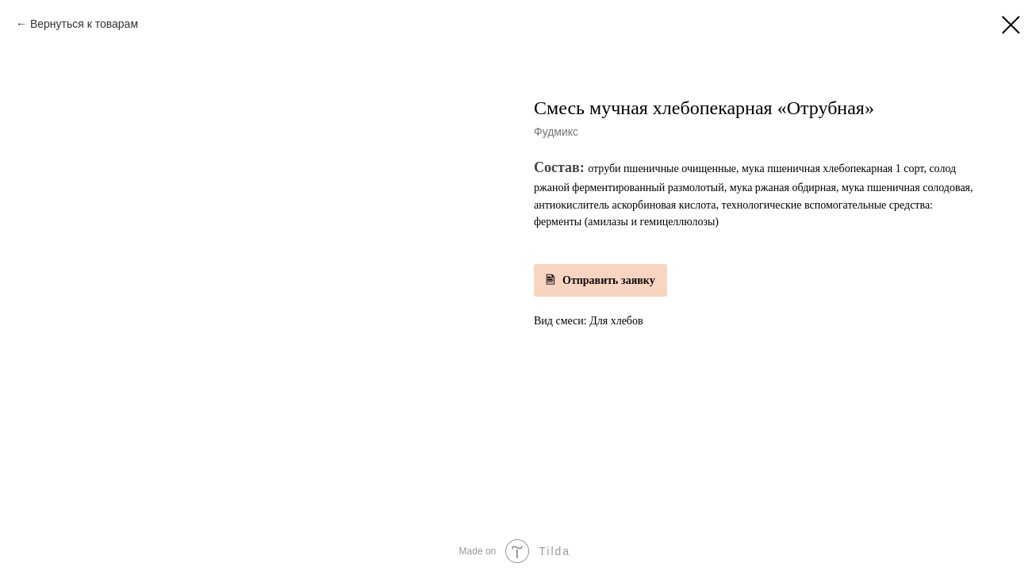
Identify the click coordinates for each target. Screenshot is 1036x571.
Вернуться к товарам (84, 23)
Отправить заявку (608, 280)
